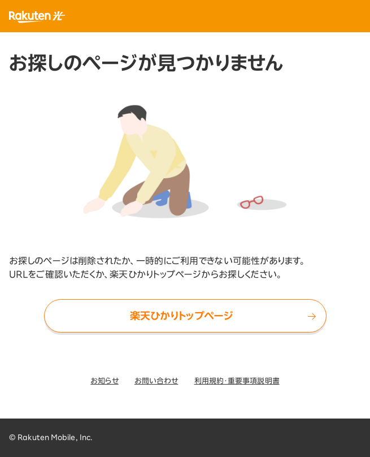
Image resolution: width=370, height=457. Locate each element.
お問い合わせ (156, 381)
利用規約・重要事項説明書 (237, 381)
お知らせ (104, 381)
